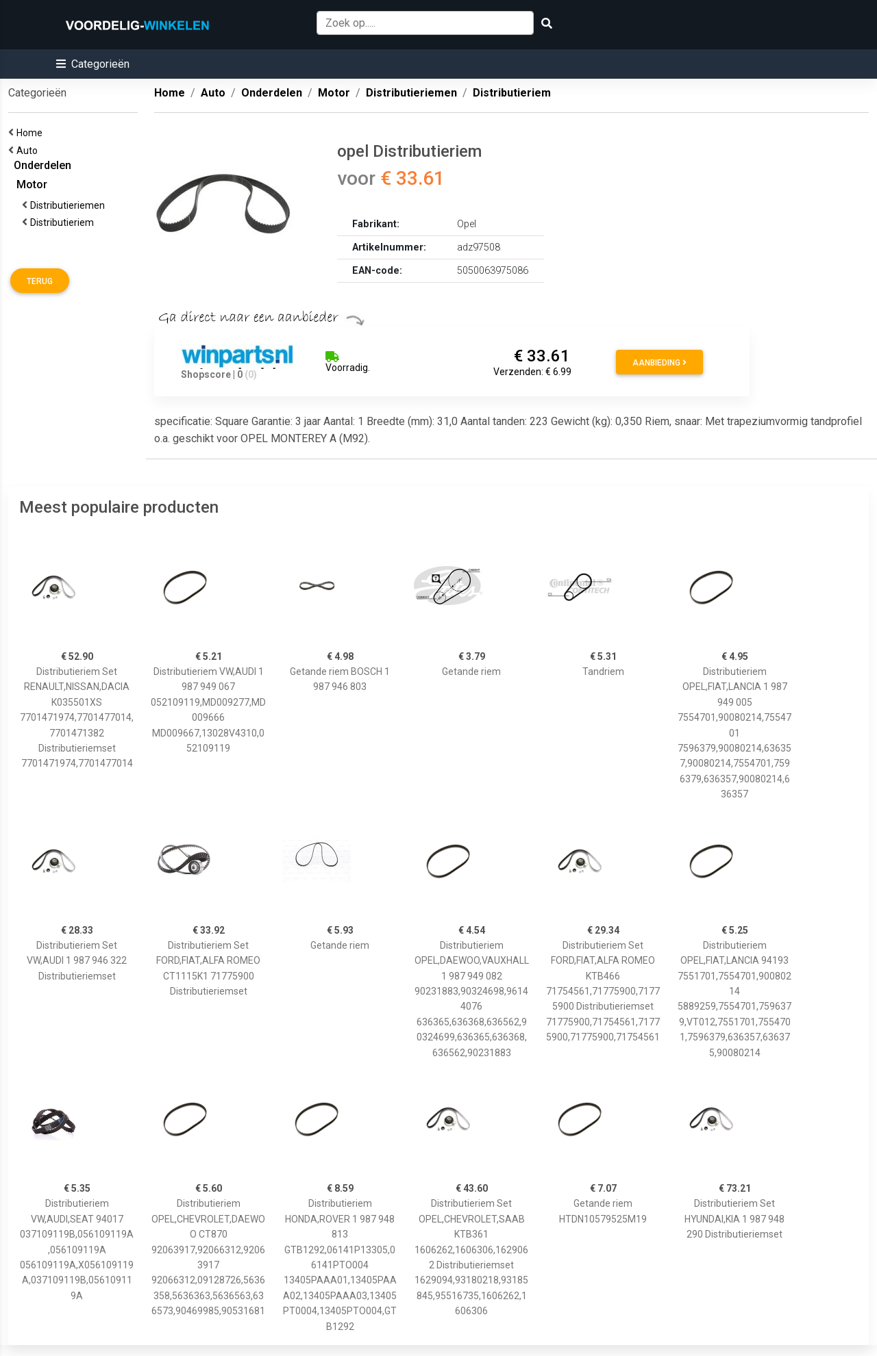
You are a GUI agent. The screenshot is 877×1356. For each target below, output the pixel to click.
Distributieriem (64, 222)
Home (31, 132)
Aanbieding (659, 363)
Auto (29, 150)
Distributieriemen (69, 205)
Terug (40, 281)
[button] (92, 64)
